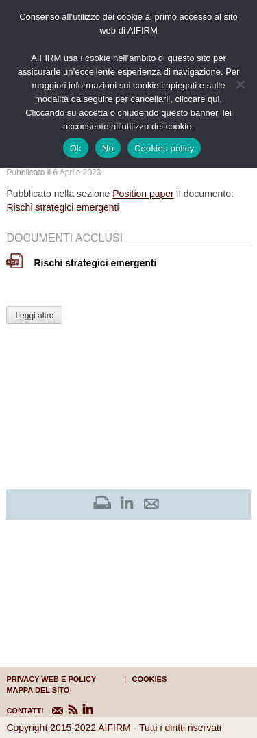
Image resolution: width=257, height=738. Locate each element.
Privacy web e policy (51, 679)
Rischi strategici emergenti (62, 207)
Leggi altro (34, 315)
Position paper (143, 193)
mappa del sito (37, 690)
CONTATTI (14, 711)
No (108, 148)
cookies (149, 679)
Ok (76, 148)
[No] (240, 84)
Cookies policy (164, 148)
